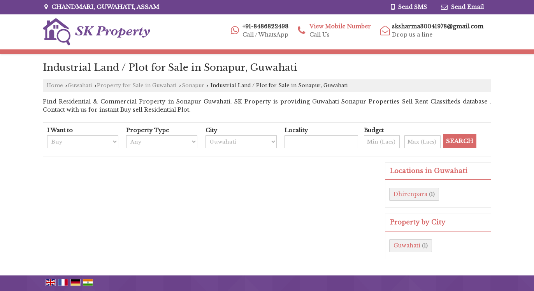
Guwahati (80, 85)
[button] (340, 26)
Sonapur (193, 85)
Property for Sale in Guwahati (137, 85)
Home (55, 85)
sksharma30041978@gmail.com (437, 26)
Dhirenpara (410, 194)
